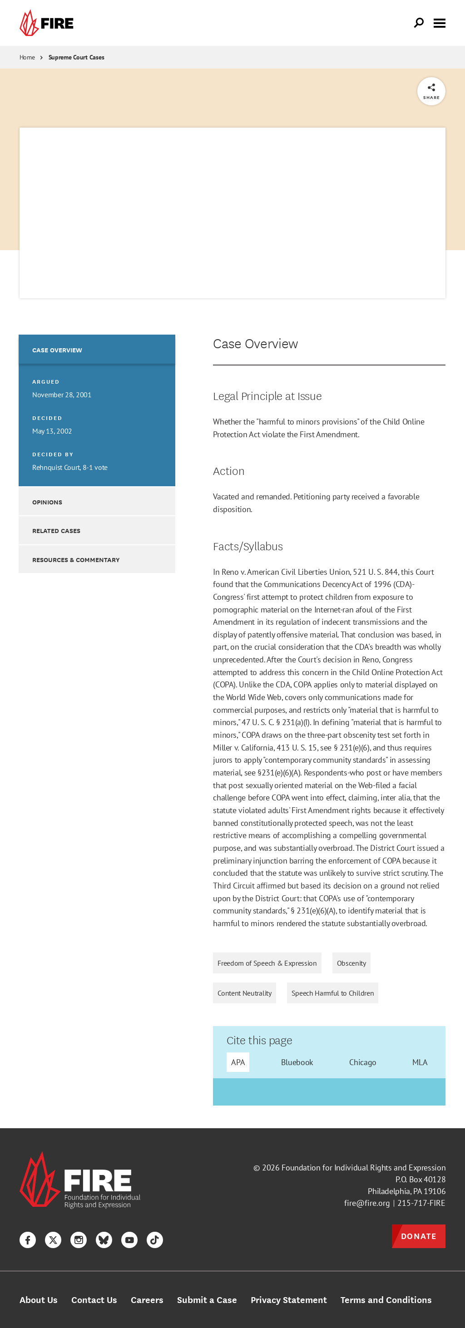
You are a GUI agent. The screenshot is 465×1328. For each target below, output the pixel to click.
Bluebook (297, 1061)
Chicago (362, 1061)
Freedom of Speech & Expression (267, 963)
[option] (97, 410)
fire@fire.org (367, 1203)
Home (27, 57)
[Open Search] (419, 23)
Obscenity (351, 963)
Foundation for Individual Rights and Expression (363, 1167)
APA (238, 1061)
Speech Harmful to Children (333, 992)
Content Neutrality (244, 992)
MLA (419, 1061)
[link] (49, 23)
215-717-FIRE (421, 1203)
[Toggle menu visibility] (439, 22)
